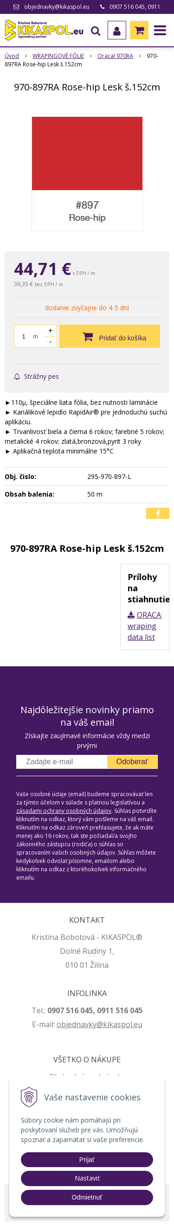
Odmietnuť (87, 1197)
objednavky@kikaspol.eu (57, 7)
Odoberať (132, 762)
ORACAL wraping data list (146, 626)
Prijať (87, 1159)
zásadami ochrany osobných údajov (63, 811)
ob (61, 1024)
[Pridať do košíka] (109, 336)
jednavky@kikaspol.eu (104, 1024)
